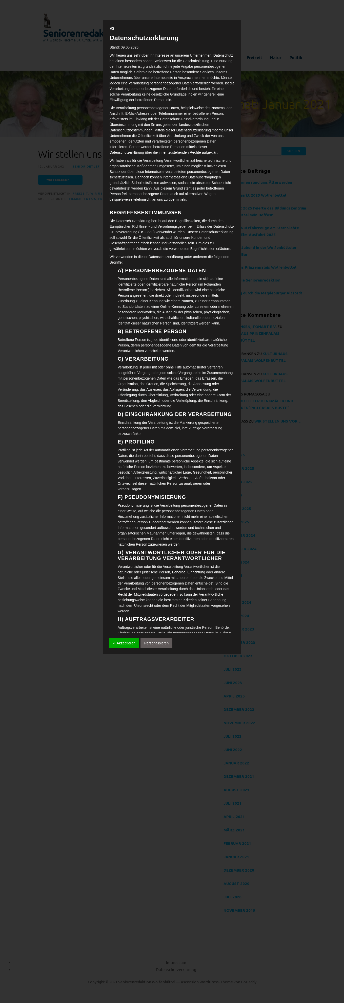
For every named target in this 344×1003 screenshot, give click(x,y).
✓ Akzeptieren (124, 643)
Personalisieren (156, 643)
